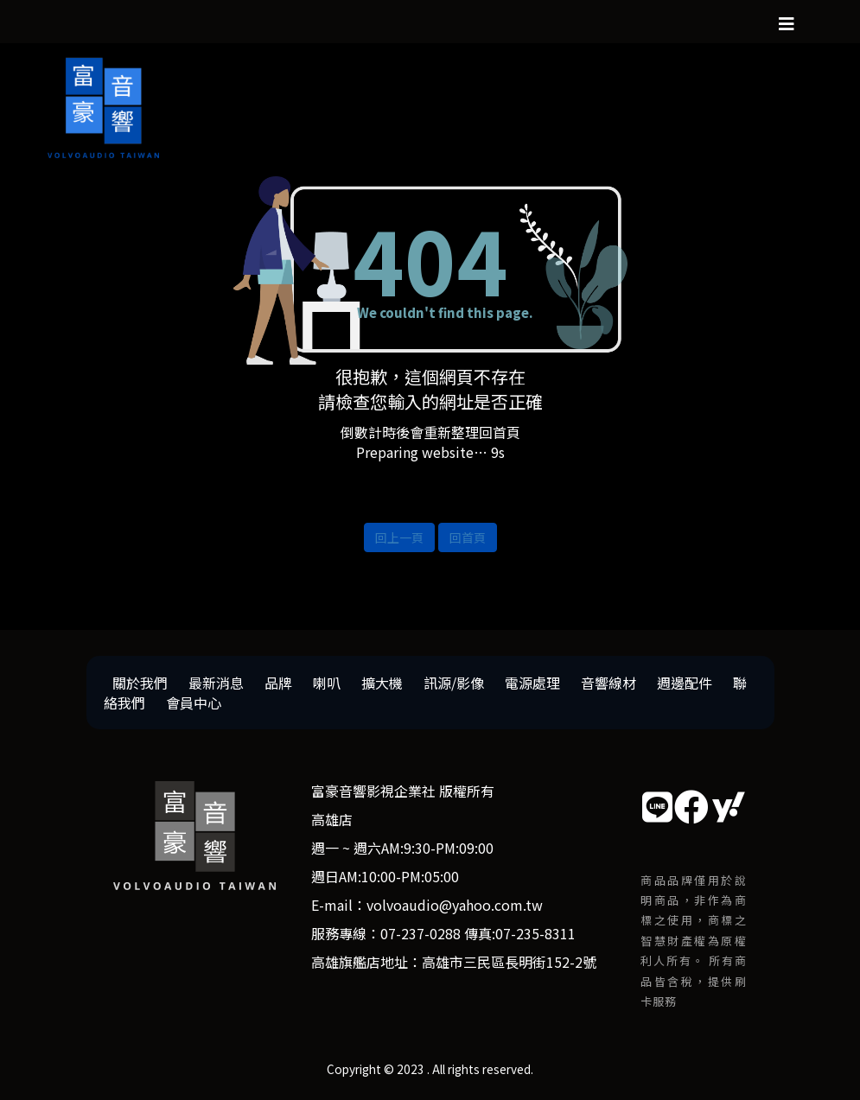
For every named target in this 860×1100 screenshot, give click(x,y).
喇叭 (327, 682)
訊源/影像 (454, 682)
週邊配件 (684, 682)
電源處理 (532, 682)
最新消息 (216, 682)
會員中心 (193, 702)
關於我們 (140, 682)
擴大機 (382, 682)
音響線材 (608, 682)
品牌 (278, 682)
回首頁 (467, 537)
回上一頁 (399, 537)
